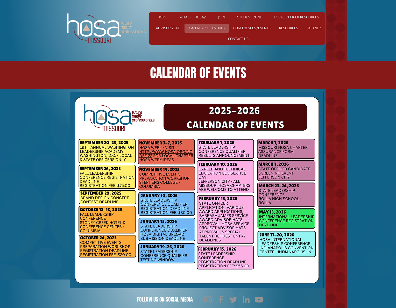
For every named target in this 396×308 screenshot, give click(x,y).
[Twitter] (233, 300)
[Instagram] (208, 300)
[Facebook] (221, 300)
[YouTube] (259, 300)
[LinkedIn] (246, 300)
